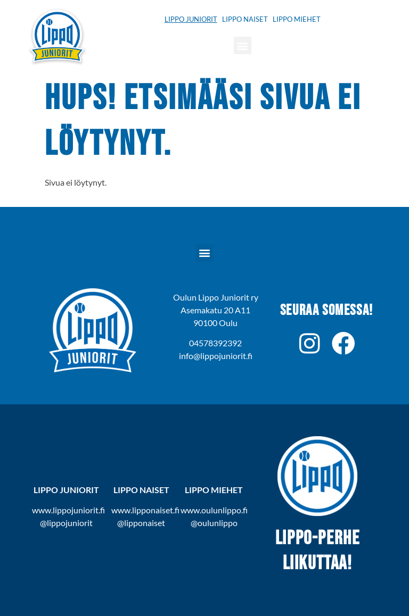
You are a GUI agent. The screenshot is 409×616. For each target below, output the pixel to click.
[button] (242, 45)
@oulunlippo (214, 523)
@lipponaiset (141, 523)
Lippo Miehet (297, 19)
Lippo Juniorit (191, 19)
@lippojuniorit (66, 523)
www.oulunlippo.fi (214, 510)
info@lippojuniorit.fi (215, 356)
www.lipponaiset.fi (145, 510)
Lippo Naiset (245, 19)
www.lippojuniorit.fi (68, 510)
